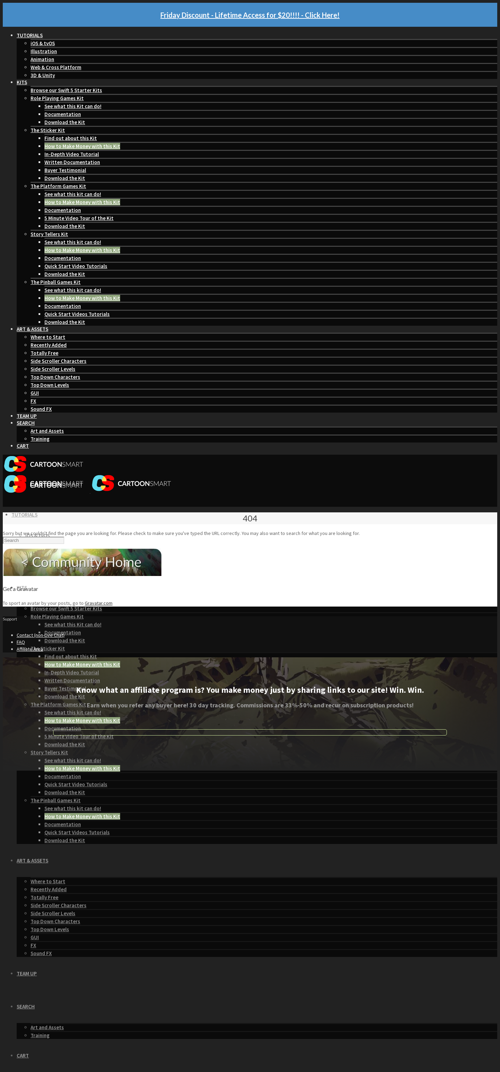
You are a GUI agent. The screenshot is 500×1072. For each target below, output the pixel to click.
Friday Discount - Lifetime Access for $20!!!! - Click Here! (250, 15)
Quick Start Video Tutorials (75, 266)
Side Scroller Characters (58, 361)
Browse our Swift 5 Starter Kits (66, 90)
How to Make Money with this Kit (82, 146)
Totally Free (44, 353)
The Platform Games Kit (58, 186)
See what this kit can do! (72, 194)
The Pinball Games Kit (56, 282)
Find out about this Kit (70, 138)
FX (33, 401)
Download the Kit (64, 122)
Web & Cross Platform (56, 67)
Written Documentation (72, 162)
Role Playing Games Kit (57, 98)
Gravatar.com (98, 603)
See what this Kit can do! (72, 106)
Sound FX (41, 409)
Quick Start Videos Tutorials (77, 314)
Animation (42, 59)
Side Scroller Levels (53, 369)
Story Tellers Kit (49, 234)
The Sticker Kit (48, 130)
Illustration (44, 51)
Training (40, 439)
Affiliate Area (30, 649)
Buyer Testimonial (65, 170)
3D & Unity (43, 75)
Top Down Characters (55, 377)
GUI (35, 393)
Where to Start (48, 337)
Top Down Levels (50, 385)
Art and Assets (47, 431)
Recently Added (49, 345)
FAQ (21, 642)
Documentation (62, 114)
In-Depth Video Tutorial (71, 154)
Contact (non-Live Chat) (41, 635)
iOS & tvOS (43, 43)
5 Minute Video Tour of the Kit (79, 218)
